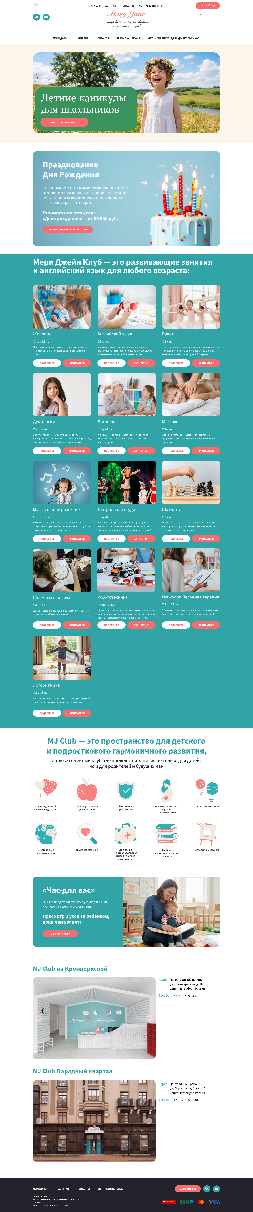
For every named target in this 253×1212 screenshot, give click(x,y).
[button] (68, 229)
